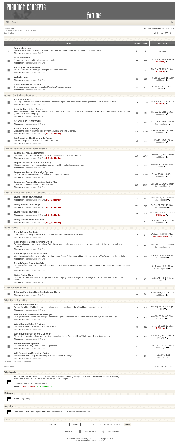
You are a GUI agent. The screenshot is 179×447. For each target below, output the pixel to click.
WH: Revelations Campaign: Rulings (32, 353)
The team (27, 362)
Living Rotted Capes (24, 275)
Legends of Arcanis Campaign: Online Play (35, 182)
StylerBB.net (92, 441)
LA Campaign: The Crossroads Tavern (33, 138)
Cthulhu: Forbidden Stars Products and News (37, 292)
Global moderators (44, 386)
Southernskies (161, 124)
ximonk (86, 412)
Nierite (160, 167)
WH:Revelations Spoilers (26, 343)
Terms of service (22, 48)
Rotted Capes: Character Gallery (30, 263)
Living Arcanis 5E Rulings (27, 204)
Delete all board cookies (13, 362)
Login (170, 22)
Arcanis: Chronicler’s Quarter (29, 109)
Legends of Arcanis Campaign (29, 153)
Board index (9, 33)
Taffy (161, 280)
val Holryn (160, 80)
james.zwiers (31, 53)
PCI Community (22, 58)
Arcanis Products (22, 99)
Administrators (29, 386)
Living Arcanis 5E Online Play (29, 219)
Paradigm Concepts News (27, 67)
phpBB (78, 439)
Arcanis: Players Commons (27, 121)
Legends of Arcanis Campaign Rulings (33, 162)
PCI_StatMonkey (53, 134)
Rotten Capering (161, 268)
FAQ (8, 22)
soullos (161, 309)
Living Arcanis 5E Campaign (28, 197)
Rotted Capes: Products (26, 232)
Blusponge (160, 347)
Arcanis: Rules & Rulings (26, 128)
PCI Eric (41, 53)
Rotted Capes (10, 228)
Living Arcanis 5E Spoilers (27, 212)
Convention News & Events (27, 84)
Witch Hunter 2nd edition (15, 300)
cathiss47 (160, 318)
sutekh (160, 89)
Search (15, 22)
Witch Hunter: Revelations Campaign (32, 334)
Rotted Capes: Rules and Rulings (30, 253)
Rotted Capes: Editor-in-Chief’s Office (33, 242)
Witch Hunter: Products (26, 305)
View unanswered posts (13, 30)
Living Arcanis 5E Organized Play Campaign (24, 192)
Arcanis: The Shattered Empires (19, 95)
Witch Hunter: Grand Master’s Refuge (33, 314)
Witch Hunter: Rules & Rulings (29, 324)
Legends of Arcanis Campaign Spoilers (33, 172)
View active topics (30, 30)
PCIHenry (160, 62)
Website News (21, 77)
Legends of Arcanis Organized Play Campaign (25, 148)
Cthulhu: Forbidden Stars (16, 287)
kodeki (101, 441)
